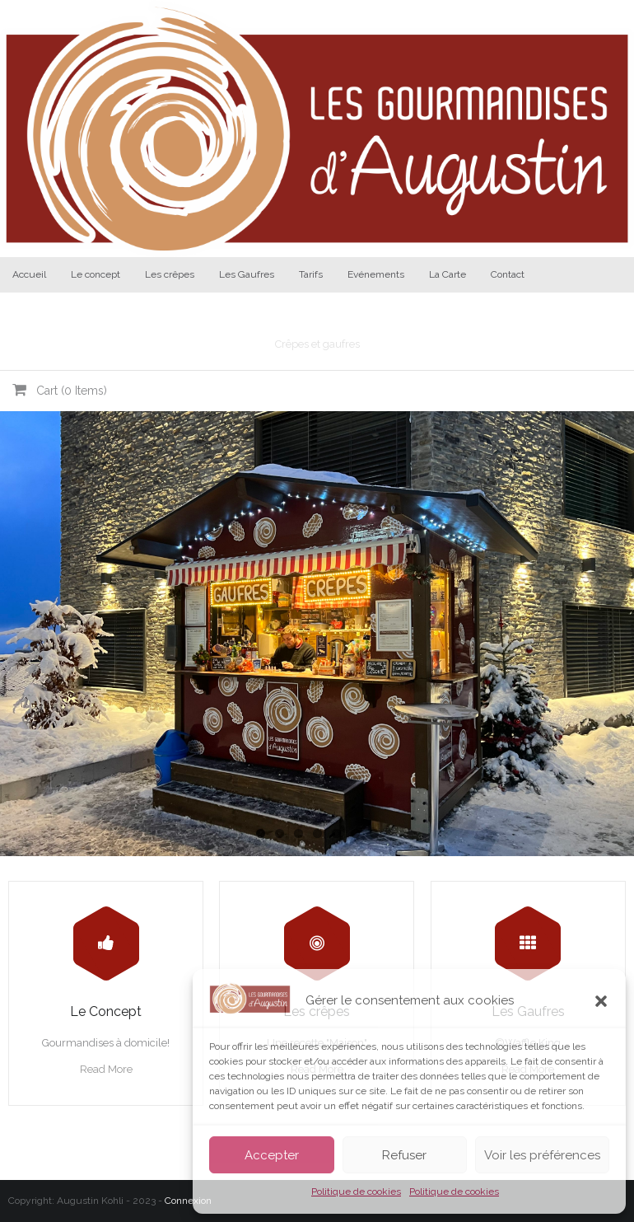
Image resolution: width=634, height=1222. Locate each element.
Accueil (29, 274)
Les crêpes (169, 274)
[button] (601, 1001)
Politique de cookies (356, 1191)
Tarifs (311, 274)
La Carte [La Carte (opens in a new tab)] (447, 274)
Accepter (272, 1155)
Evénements (375, 274)
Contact (507, 274)
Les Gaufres (246, 274)
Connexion (188, 1200)
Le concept (95, 274)
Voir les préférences (542, 1155)
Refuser (404, 1155)
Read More (106, 1069)
